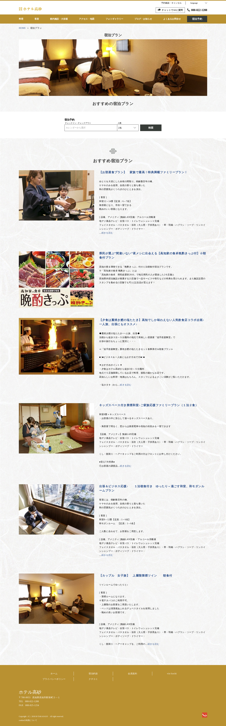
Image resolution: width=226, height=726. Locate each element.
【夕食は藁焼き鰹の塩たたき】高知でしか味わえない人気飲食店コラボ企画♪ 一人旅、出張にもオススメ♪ (151, 322)
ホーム (54, 673)
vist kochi (172, 673)
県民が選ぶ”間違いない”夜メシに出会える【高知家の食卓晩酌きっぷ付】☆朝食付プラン (152, 255)
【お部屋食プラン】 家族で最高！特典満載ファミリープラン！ (143, 172)
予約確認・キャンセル (171, 3)
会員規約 (132, 673)
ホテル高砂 (30, 692)
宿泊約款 (93, 673)
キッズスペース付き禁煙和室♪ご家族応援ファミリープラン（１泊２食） (148, 405)
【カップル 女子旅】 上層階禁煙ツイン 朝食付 (135, 575)
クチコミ (93, 679)
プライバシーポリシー (54, 679)
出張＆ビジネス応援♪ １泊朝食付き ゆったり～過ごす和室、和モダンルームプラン (151, 488)
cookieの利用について (28, 720)
